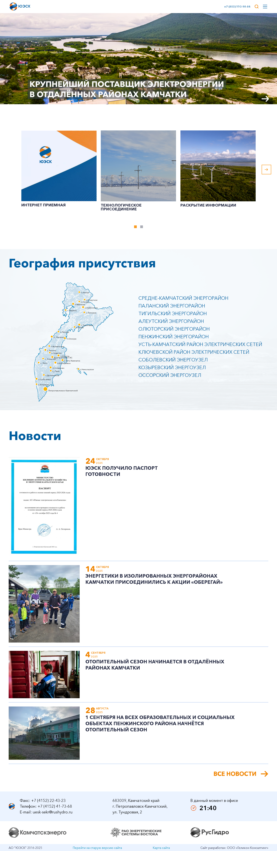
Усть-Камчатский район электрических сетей (200, 344)
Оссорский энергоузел (169, 375)
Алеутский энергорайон (171, 321)
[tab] (135, 226)
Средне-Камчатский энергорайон (183, 298)
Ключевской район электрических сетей (193, 352)
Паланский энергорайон (171, 306)
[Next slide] (265, 99)
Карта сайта (161, 847)
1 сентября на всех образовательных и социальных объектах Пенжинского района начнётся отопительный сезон (160, 723)
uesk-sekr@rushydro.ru (53, 812)
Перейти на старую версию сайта (97, 847)
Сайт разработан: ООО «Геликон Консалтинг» (234, 847)
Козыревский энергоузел (172, 367)
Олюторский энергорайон (174, 329)
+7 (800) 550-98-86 (236, 6)
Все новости (235, 774)
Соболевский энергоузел (173, 360)
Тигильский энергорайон (172, 313)
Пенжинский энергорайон (173, 336)
